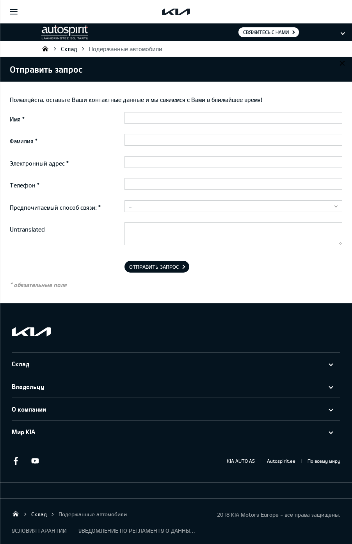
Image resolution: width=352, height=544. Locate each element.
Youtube (35, 461)
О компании (29, 409)
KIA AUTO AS (241, 461)
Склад (69, 48)
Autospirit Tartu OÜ (45, 48)
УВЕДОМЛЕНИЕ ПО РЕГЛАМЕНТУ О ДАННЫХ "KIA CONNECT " (137, 530)
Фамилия (22, 140)
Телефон (23, 185)
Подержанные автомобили (125, 48)
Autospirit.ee (281, 461)
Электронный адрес (37, 163)
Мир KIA (23, 431)
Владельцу (28, 386)
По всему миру (324, 461)
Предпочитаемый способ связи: (53, 207)
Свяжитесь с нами (266, 32)
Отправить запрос (154, 267)
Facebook (16, 461)
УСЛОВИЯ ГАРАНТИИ (39, 530)
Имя (15, 119)
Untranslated (27, 229)
